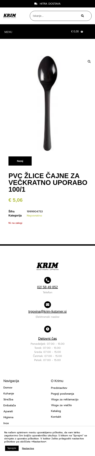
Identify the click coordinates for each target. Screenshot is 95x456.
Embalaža (9, 405)
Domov (7, 387)
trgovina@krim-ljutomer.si (47, 311)
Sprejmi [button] (11, 448)
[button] (8, 31)
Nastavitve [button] (28, 448)
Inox (6, 423)
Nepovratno (34, 216)
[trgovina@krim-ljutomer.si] (47, 304)
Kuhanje (8, 393)
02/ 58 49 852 (47, 287)
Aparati (8, 411)
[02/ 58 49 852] (47, 280)
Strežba (8, 399)
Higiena (8, 417)
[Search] (82, 16)
